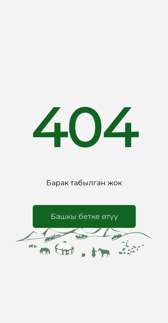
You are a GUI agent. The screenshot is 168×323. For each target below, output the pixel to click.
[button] (84, 216)
